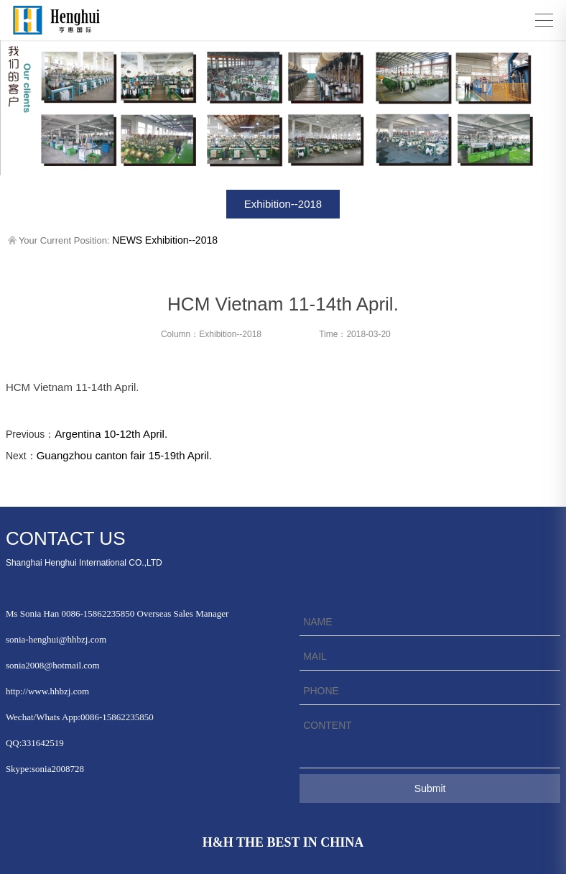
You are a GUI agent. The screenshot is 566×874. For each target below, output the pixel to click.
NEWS (127, 240)
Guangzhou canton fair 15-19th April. (124, 455)
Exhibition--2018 (283, 204)
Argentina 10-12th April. (111, 434)
